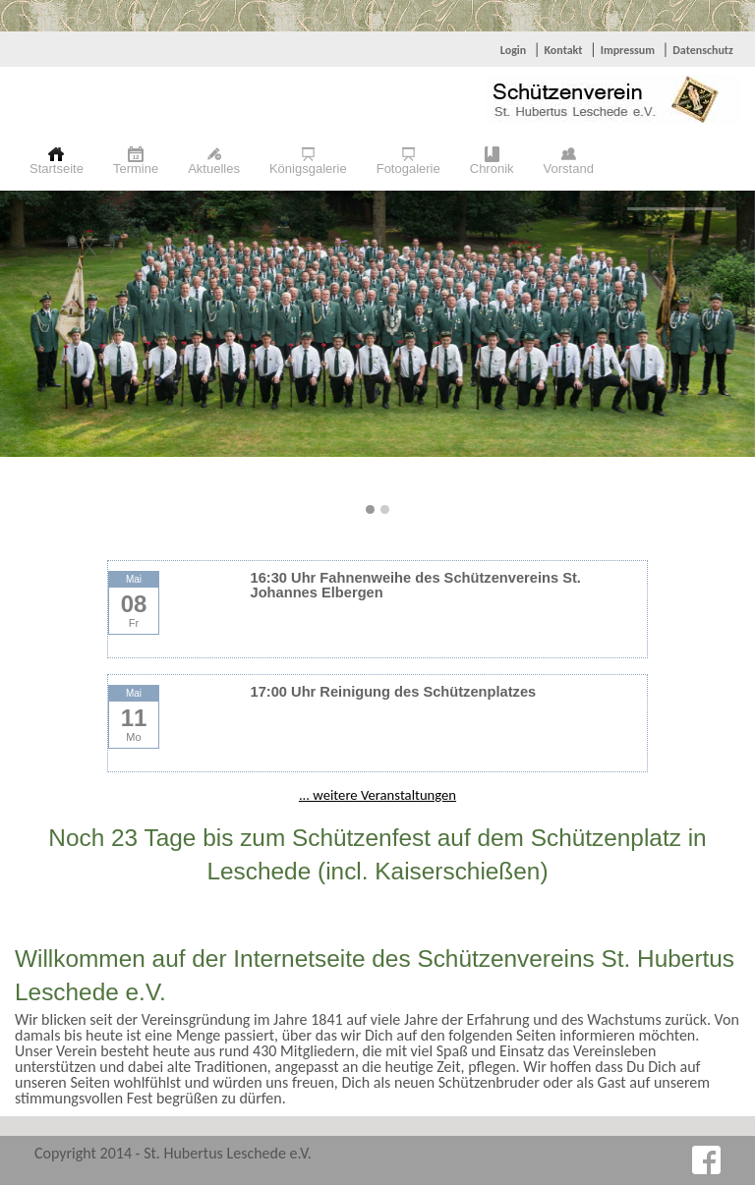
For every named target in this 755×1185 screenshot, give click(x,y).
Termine (135, 168)
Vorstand (569, 168)
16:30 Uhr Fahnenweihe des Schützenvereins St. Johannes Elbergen (416, 585)
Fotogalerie (408, 168)
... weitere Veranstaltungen (377, 795)
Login (513, 50)
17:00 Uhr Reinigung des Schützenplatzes (394, 692)
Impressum (628, 50)
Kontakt (563, 50)
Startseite (56, 168)
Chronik (492, 168)
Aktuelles (214, 168)
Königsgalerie (308, 168)
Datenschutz (702, 50)
